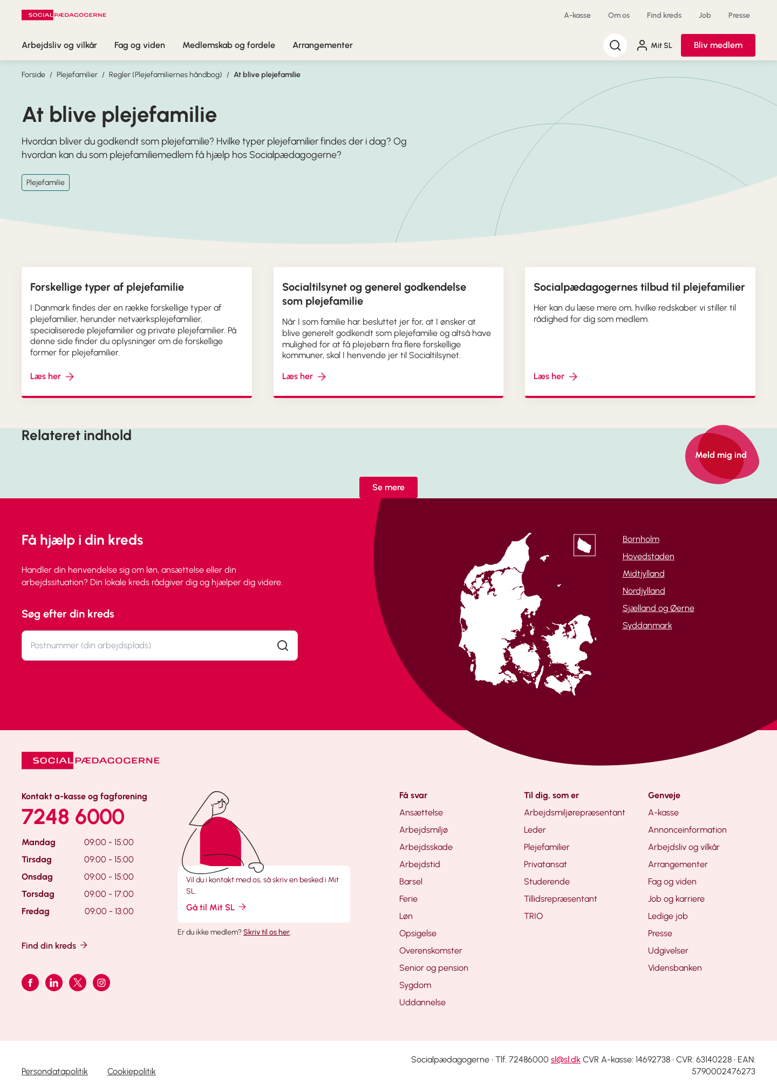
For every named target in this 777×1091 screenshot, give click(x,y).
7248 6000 (73, 816)
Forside (33, 74)
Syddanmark (647, 625)
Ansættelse (421, 812)
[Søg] (615, 45)
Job (705, 15)
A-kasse (577, 15)
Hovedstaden (648, 556)
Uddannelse (422, 1002)
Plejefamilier (77, 74)
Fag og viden (139, 45)
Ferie (408, 899)
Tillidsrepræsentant (560, 899)
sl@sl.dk (566, 1059)
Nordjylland (644, 591)
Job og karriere (676, 899)
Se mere (388, 487)
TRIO (533, 916)
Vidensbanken (675, 968)
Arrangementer (322, 45)
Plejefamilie (45, 182)
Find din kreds (55, 945)
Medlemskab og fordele (228, 45)
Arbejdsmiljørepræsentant (574, 812)
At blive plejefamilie (267, 74)
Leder (535, 830)
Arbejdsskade (426, 847)
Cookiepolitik (131, 1071)
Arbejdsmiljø (423, 830)
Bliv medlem (718, 45)
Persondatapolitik (55, 1071)
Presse (739, 15)
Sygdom (415, 985)
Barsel (410, 881)
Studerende (547, 881)
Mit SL (654, 45)
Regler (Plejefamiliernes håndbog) (165, 74)
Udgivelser (668, 950)
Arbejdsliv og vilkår (59, 45)
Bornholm (641, 539)
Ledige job (668, 916)
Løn (406, 916)
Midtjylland (644, 573)
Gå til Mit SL (217, 906)
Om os (619, 15)
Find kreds (664, 15)
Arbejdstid (419, 864)
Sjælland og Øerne (658, 608)
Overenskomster (430, 950)
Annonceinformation (687, 830)
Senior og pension (433, 968)
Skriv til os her (266, 932)
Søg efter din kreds (68, 613)
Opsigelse (418, 933)
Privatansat (545, 864)
